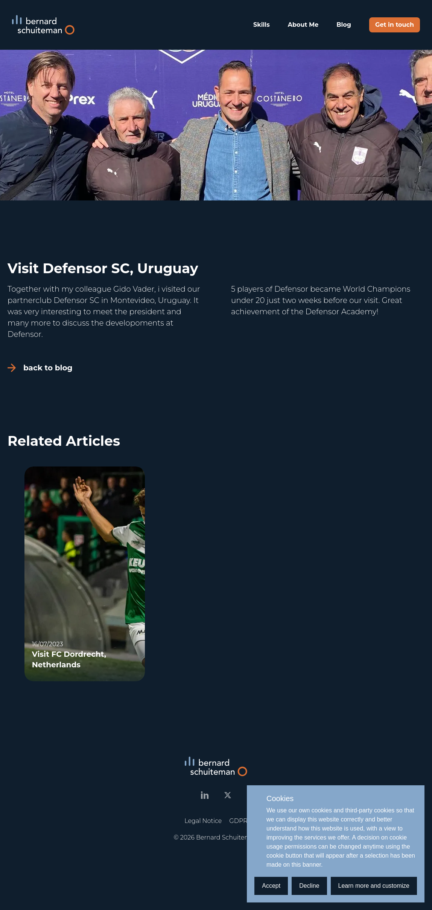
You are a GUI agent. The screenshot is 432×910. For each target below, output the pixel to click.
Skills (261, 24)
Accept (271, 885)
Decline (309, 885)
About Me (303, 24)
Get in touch (394, 24)
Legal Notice (203, 820)
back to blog (40, 367)
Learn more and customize (373, 885)
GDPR (238, 820)
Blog (343, 24)
